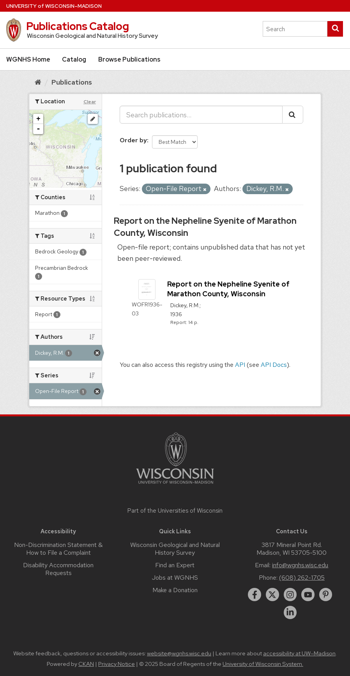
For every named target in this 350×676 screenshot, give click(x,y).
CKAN (86, 664)
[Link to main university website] (175, 485)
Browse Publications (129, 59)
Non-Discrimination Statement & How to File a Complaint (58, 549)
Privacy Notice (116, 664)
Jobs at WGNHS (175, 577)
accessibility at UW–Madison (299, 653)
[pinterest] (325, 594)
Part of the (175, 511)
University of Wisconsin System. (263, 664)
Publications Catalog (77, 26)
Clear (89, 102)
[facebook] (254, 594)
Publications (71, 82)
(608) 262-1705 (302, 577)
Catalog (74, 59)
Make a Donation (175, 590)
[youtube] (308, 594)
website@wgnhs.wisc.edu (179, 653)
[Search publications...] (201, 115)
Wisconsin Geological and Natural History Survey (175, 549)
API (240, 365)
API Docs (274, 365)
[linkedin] (290, 612)
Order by (133, 140)
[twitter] (272, 594)
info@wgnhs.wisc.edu (300, 565)
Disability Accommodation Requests (58, 569)
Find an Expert (174, 565)
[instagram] (290, 594)
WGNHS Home (28, 59)
